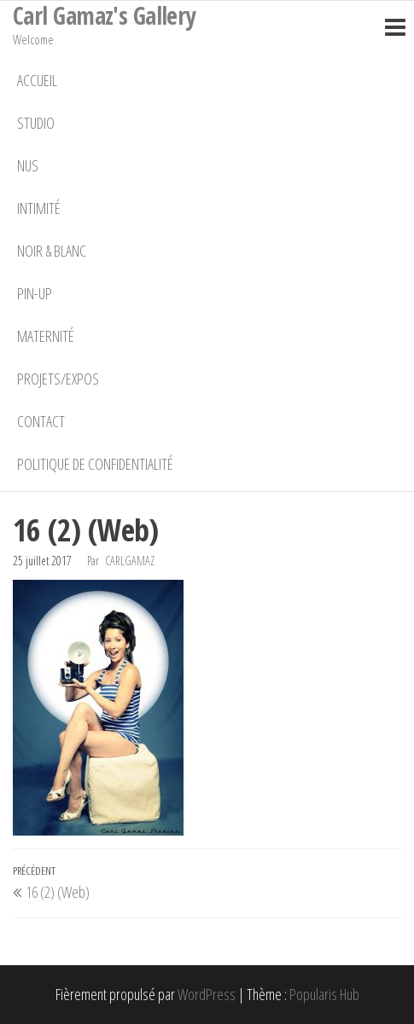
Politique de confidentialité (95, 464)
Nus (27, 165)
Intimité (39, 208)
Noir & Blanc (51, 250)
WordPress (207, 994)
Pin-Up (34, 293)
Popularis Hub (324, 994)
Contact (41, 421)
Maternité (45, 336)
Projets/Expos (58, 378)
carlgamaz (130, 560)
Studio (36, 123)
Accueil (37, 80)
